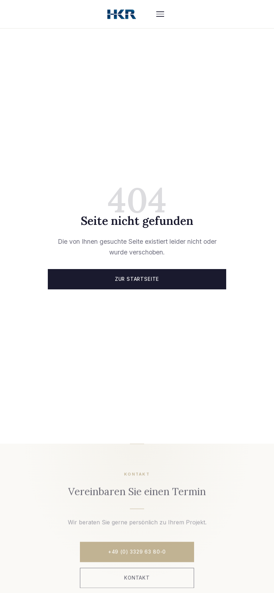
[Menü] (160, 14)
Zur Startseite (137, 279)
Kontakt (137, 578)
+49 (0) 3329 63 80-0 (137, 552)
